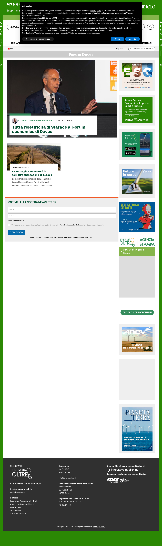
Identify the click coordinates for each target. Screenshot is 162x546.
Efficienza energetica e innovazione (36, 121)
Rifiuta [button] (117, 39)
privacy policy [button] (95, 11)
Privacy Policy (99, 527)
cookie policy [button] (40, 16)
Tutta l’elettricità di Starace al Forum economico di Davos (48, 129)
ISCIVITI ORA (16, 232)
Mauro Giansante (65, 121)
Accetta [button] (132, 39)
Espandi (119, 49)
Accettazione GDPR (16, 221)
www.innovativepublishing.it (22, 504)
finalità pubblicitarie (37, 23)
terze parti (61, 18)
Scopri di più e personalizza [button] (38, 39)
